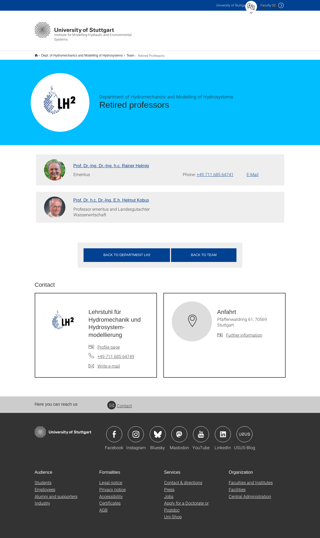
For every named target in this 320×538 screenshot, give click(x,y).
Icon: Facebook (114, 431)
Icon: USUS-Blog (244, 431)
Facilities (237, 486)
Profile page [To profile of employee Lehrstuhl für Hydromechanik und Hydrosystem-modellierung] (108, 343)
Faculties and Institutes (251, 479)
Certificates (110, 499)
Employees (45, 486)
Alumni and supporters (56, 493)
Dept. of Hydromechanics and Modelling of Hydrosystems (79, 53)
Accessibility (111, 493)
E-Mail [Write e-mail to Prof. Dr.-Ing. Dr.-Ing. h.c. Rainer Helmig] (253, 171)
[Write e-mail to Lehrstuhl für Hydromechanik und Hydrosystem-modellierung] (104, 362)
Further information (244, 331)
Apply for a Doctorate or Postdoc (186, 503)
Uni (232, 5)
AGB (103, 506)
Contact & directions (183, 479)
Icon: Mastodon (179, 431)
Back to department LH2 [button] (126, 251)
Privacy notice (112, 486)
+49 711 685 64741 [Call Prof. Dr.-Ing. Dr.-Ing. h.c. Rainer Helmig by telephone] (215, 171)
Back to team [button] (204, 251)
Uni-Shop (173, 513)
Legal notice (110, 479)
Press (169, 486)
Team (127, 53)
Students (43, 479)
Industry (42, 499)
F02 (268, 5)
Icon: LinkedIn (223, 431)
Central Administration (250, 493)
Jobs (168, 493)
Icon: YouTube (201, 431)
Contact (119, 402)
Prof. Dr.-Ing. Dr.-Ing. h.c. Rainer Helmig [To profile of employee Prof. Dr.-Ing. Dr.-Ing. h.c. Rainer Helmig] (111, 162)
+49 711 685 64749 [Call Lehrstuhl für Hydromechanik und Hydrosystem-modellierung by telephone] (115, 353)
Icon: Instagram (136, 431)
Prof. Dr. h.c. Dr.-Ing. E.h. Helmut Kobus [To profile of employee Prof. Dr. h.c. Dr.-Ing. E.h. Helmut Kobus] (111, 196)
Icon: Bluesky (158, 431)
